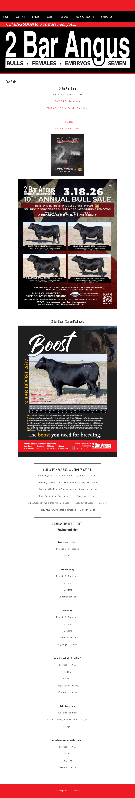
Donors (35, 16)
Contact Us (106, 16)
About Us (20, 16)
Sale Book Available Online (67, 128)
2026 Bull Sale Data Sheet (67, 101)
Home (5, 16)
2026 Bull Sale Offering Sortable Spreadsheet (67, 108)
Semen (49, 16)
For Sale (64, 16)
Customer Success (85, 16)
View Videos (67, 121)
